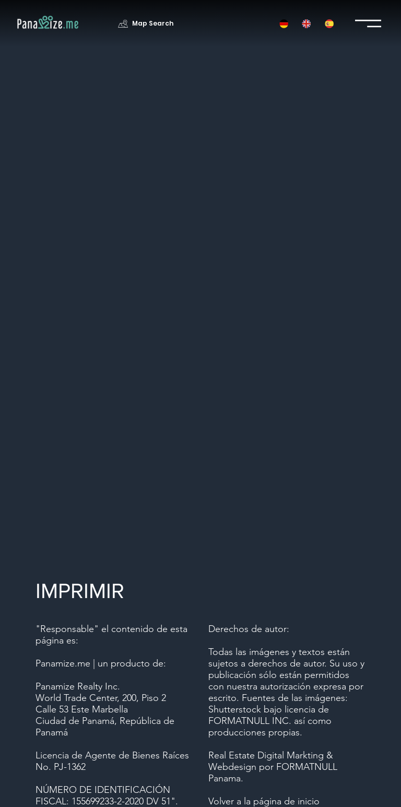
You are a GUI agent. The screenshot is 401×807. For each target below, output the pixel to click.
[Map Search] (146, 23)
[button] (283, 23)
